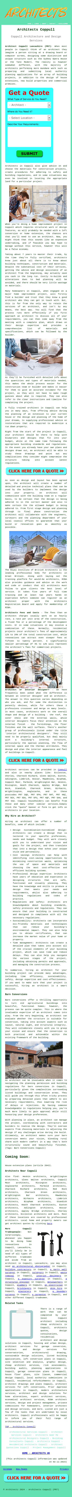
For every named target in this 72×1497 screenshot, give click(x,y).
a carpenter (39, 1294)
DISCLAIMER (63, 23)
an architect (23, 821)
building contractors (18, 1269)
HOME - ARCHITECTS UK (36, 1453)
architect (54, 49)
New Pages (21, 1469)
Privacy (64, 1469)
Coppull (62, 770)
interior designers (48, 1276)
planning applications (45, 1368)
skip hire (56, 1288)
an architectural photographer (31, 1266)
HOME (29, 23)
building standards (32, 444)
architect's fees (20, 647)
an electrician (54, 1285)
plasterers (24, 1291)
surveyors (38, 1272)
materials (50, 381)
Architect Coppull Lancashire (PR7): (28, 46)
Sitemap (7, 1469)
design (63, 489)
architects (60, 257)
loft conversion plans (37, 1359)
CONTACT (52, 23)
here (49, 1223)
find (15, 1176)
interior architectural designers (27, 733)
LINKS (36, 23)
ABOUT (44, 23)
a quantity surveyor (31, 1279)
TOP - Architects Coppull (20, 1427)
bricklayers (24, 1288)
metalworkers (55, 1282)
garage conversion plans (33, 1371)
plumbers (22, 1285)
